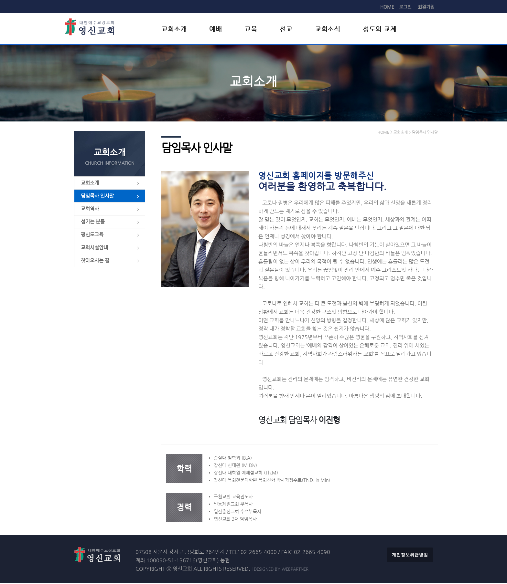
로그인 (405, 7)
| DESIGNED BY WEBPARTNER (280, 570)
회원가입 (426, 7)
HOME (387, 7)
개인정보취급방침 (410, 555)
